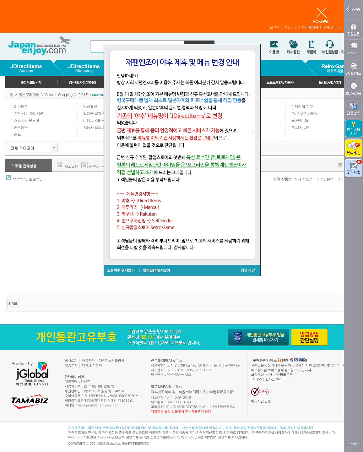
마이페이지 (310, 27)
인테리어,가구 (302, 106)
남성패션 (90, 106)
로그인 (274, 27)
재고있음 (71, 166)
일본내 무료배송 (101, 166)
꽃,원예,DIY (299, 120)
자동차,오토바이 (95, 127)
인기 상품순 (282, 179)
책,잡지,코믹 (300, 127)
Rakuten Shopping (58, 94)
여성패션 (21, 106)
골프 (17, 134)
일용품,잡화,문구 (96, 113)
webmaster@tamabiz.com (99, 405)
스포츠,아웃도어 (26, 120)
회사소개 (71, 360)
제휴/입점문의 (92, 365)
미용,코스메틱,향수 (98, 120)
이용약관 (88, 360)
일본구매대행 (29, 94)
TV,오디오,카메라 (304, 113)
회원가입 (290, 27)
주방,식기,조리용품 (28, 113)
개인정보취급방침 (111, 360)
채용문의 (71, 365)
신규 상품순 (303, 179)
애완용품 (21, 127)
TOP (353, 444)
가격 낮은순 (324, 179)
